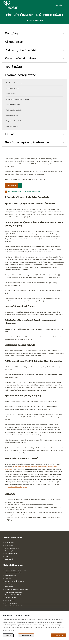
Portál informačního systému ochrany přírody (16, 589)
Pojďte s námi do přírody (11, 603)
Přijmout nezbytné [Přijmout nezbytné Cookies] (26, 635)
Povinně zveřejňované (20, 75)
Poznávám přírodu (9, 542)
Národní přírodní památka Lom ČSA (14, 606)
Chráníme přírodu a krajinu (12, 548)
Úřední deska (14, 41)
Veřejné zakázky (10, 93)
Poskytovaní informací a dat (14, 110)
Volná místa (13, 66)
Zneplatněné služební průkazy (14, 121)
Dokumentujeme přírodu (11, 553)
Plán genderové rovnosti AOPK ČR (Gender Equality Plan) (24, 191)
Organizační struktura (20, 58)
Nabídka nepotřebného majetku (15, 83)
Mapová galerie (9, 586)
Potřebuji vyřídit (9, 545)
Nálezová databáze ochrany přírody (14, 592)
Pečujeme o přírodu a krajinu (12, 551)
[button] (60, 5)
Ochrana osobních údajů (13, 104)
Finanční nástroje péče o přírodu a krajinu (15, 570)
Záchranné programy (10, 575)
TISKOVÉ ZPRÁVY (9, 559)
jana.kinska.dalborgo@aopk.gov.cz (17, 487)
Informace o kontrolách (12, 126)
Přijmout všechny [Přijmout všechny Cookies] (58, 635)
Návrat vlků (8, 578)
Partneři (11, 134)
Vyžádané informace (12, 115)
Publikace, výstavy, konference (27, 142)
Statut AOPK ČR (11, 185)
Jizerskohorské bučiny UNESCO (13, 595)
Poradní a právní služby (12, 88)
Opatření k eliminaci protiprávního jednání (18, 99)
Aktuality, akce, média (20, 50)
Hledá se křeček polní (10, 597)
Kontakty (11, 33)
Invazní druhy (8, 584)
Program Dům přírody (10, 600)
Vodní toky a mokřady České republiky (14, 581)
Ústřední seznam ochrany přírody (13, 572)
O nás (6, 556)
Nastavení (8, 635)
